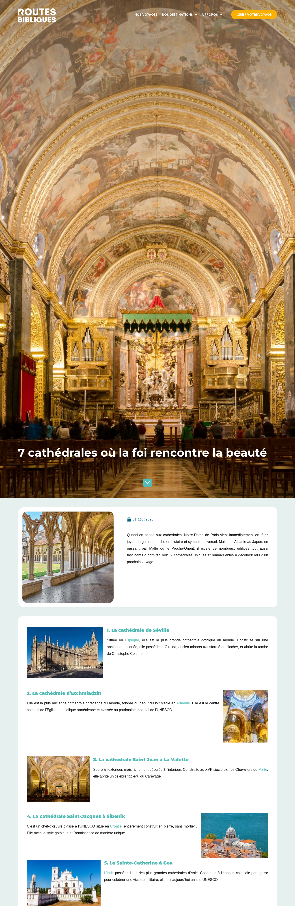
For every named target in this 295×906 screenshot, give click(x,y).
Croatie (116, 826)
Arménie (183, 703)
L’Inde (109, 873)
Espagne (132, 640)
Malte (262, 769)
